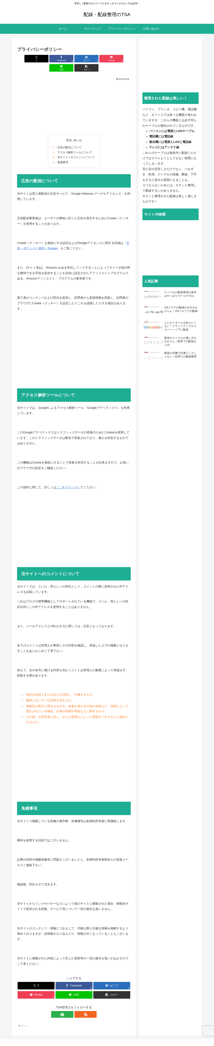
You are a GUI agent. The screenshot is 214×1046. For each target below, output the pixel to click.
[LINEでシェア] (102, 58)
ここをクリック (66, 479)
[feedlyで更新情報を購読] (70, 1006)
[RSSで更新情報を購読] (77, 1006)
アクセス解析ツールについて (74, 143)
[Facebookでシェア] (45, 58)
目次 (69, 131)
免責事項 (62, 153)
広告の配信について (69, 138)
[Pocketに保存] (83, 58)
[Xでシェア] (26, 58)
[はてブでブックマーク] (64, 58)
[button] (122, 58)
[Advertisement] (74, 97)
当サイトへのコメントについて (76, 148)
